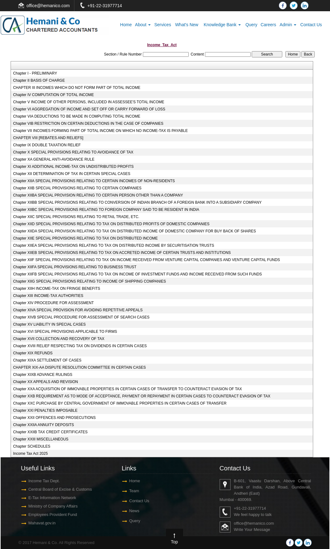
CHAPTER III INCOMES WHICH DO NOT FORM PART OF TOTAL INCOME (76, 87)
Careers (268, 24)
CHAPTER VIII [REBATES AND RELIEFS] (48, 138)
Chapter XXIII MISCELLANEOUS (40, 439)
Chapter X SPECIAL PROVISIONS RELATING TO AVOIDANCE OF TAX (73, 152)
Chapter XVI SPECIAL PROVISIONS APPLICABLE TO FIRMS (65, 331)
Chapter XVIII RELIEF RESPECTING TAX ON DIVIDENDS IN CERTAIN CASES (80, 346)
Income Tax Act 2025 (30, 453)
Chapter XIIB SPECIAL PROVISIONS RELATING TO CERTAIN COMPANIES (77, 188)
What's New (186, 24)
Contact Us (311, 24)
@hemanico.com (53, 5)
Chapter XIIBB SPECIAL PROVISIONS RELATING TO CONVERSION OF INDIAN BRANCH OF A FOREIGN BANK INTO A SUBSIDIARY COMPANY (137, 202)
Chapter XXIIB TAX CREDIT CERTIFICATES (50, 432)
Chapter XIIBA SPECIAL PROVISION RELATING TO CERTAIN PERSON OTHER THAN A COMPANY (98, 195)
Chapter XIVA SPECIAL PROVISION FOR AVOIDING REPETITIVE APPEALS (78, 310)
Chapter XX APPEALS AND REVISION (45, 382)
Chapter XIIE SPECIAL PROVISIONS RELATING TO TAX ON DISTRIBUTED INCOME (85, 238)
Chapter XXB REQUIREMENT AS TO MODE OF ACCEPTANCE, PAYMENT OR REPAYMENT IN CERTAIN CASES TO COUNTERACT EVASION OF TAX (141, 396)
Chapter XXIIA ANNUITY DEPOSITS (43, 425)
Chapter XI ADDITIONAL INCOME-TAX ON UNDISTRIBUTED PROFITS (73, 166)
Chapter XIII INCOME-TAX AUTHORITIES (48, 296)
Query (251, 24)
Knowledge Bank (222, 24)
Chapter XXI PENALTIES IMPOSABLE (45, 410)
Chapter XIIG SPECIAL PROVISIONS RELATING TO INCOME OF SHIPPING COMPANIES (89, 281)
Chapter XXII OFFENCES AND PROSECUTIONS (54, 417)
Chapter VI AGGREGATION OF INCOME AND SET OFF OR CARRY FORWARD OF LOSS (89, 109)
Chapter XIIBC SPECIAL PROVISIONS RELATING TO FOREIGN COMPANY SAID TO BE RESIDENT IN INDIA (106, 209)
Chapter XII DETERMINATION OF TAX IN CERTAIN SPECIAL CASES (71, 174)
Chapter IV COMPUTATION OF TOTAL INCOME (53, 95)
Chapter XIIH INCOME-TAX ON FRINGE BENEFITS (56, 288)
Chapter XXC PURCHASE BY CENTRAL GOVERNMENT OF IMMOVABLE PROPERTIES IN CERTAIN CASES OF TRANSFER (119, 403)
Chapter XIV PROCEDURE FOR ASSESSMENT (53, 303)
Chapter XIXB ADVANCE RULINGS (42, 374)
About (143, 24)
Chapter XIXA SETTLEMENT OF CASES (47, 360)
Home (126, 24)
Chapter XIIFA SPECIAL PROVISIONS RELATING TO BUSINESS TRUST (74, 267)
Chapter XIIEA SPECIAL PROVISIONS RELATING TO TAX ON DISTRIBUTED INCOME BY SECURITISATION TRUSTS (113, 245)
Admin (288, 24)
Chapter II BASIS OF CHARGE (39, 80)
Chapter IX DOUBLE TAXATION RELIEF (47, 145)
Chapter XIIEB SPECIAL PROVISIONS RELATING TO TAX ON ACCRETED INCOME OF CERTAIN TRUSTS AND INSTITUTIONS (122, 252)
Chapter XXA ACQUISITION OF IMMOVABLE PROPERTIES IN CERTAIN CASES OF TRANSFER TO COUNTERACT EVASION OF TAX (127, 389)
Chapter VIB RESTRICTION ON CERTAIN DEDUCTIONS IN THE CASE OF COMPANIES (88, 123)
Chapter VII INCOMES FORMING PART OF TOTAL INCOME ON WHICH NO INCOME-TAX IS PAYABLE (100, 131)
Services (162, 24)
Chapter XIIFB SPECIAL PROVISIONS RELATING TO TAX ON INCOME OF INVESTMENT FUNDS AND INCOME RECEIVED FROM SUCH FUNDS (137, 274)
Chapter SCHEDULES (31, 446)
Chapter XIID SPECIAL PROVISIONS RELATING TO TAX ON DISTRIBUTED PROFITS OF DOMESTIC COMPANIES (111, 224)
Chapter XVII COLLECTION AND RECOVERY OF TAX (58, 339)
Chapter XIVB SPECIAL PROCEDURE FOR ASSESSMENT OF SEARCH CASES (81, 317)
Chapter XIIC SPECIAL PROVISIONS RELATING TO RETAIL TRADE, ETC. (76, 217)
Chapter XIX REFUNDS (33, 353)
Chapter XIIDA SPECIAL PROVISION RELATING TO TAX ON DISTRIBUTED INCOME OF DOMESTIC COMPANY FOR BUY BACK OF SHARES (134, 231)
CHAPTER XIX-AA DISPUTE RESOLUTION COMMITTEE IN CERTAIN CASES (79, 367)
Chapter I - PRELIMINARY (35, 73)
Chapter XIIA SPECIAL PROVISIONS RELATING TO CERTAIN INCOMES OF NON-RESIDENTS (94, 181)
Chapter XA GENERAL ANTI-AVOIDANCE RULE (54, 159)
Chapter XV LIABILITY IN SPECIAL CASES (49, 324)
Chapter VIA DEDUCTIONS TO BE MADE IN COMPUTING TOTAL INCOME (76, 116)
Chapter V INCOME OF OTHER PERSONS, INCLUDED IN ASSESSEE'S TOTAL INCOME (88, 102)
